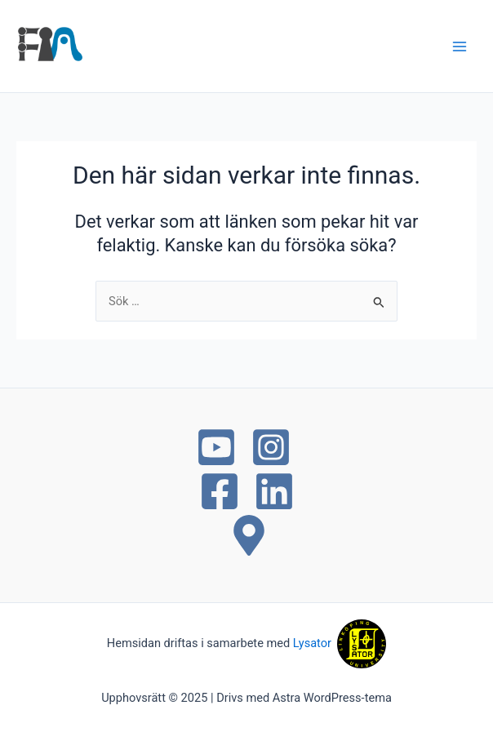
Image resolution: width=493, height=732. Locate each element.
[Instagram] (271, 447)
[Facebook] (220, 491)
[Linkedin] (274, 491)
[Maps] (249, 535)
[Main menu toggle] (459, 46)
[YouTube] (216, 447)
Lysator (315, 643)
